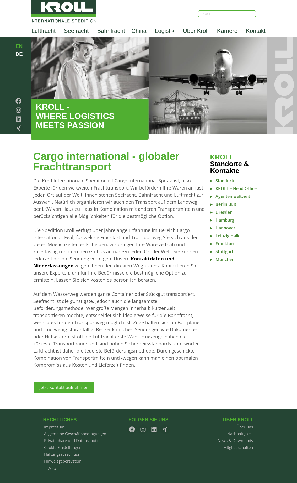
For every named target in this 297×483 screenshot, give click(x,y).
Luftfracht (43, 31)
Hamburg (224, 220)
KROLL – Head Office (236, 188)
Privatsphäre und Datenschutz (71, 440)
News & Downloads (235, 440)
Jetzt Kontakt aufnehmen (64, 387)
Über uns (244, 426)
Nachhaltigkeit (240, 433)
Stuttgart (224, 251)
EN (19, 46)
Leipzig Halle (227, 236)
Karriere (227, 31)
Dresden (224, 212)
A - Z (52, 468)
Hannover (225, 228)
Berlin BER (225, 204)
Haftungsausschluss (62, 454)
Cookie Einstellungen (63, 447)
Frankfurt (225, 243)
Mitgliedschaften (238, 447)
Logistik (165, 31)
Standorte (225, 180)
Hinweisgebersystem (63, 461)
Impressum (54, 426)
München (224, 259)
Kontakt (256, 31)
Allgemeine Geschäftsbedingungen (75, 433)
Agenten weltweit (232, 196)
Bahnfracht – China (121, 31)
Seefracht (76, 31)
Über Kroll (196, 31)
